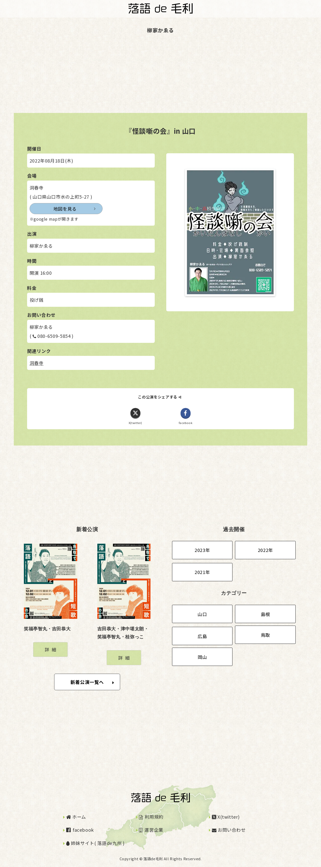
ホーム (76, 816)
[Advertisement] (150, 78)
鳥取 (265, 635)
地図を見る (53, 208)
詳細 (51, 649)
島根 (265, 614)
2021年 (202, 572)
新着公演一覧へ (92, 682)
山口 (202, 614)
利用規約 (151, 816)
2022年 (265, 550)
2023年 (202, 550)
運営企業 (151, 830)
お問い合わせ (229, 830)
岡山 (202, 657)
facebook (80, 830)
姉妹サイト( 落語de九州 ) (95, 843)
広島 (202, 636)
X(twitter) (226, 816)
